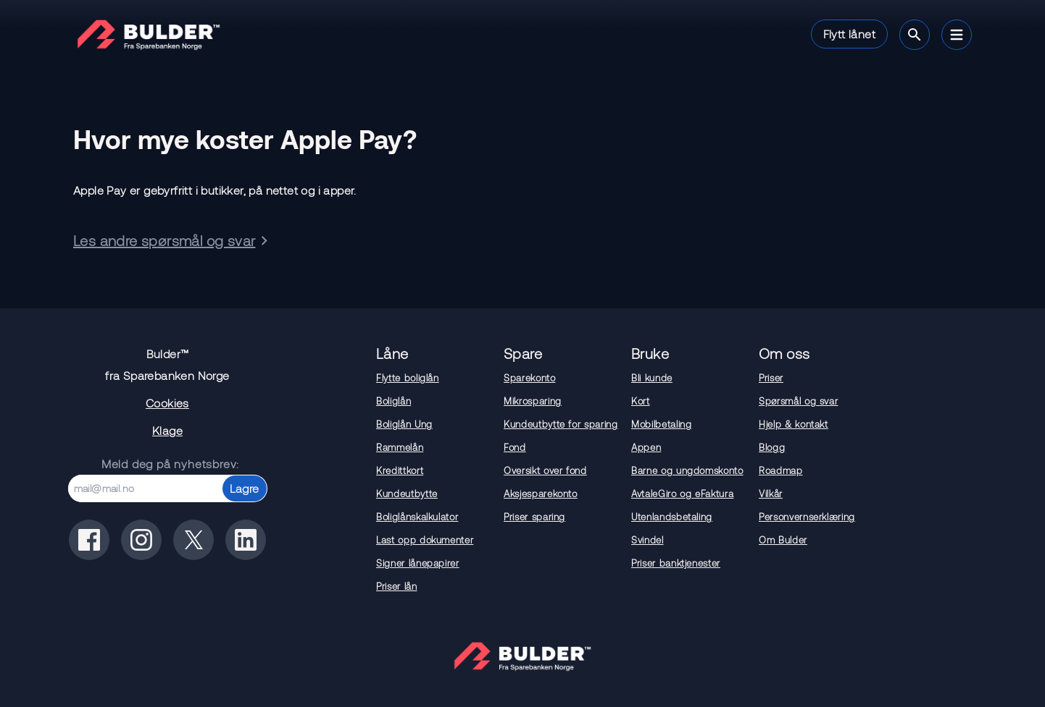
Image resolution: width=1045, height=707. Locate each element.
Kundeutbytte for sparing (561, 424)
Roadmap (781, 470)
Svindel (647, 540)
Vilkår (771, 493)
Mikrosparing (533, 401)
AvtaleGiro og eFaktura (682, 493)
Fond (515, 447)
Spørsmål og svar (798, 401)
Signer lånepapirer (417, 563)
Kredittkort (399, 470)
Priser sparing (534, 516)
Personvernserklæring (807, 516)
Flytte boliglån (407, 378)
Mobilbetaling (661, 424)
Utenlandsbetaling (671, 516)
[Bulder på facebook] (89, 540)
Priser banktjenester (675, 563)
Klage (167, 430)
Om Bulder (783, 540)
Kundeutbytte (407, 493)
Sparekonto (530, 378)
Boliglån (393, 401)
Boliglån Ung (404, 424)
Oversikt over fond (545, 470)
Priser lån (396, 586)
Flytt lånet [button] (849, 34)
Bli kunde (652, 378)
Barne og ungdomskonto (687, 470)
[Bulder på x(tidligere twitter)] (193, 540)
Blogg (772, 447)
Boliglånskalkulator (417, 516)
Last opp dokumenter (424, 540)
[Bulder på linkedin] (245, 540)
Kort (640, 401)
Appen (646, 447)
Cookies (167, 403)
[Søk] (914, 35)
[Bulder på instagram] (141, 540)
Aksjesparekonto (541, 493)
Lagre (244, 488)
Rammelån (399, 447)
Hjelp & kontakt (793, 424)
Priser (771, 378)
